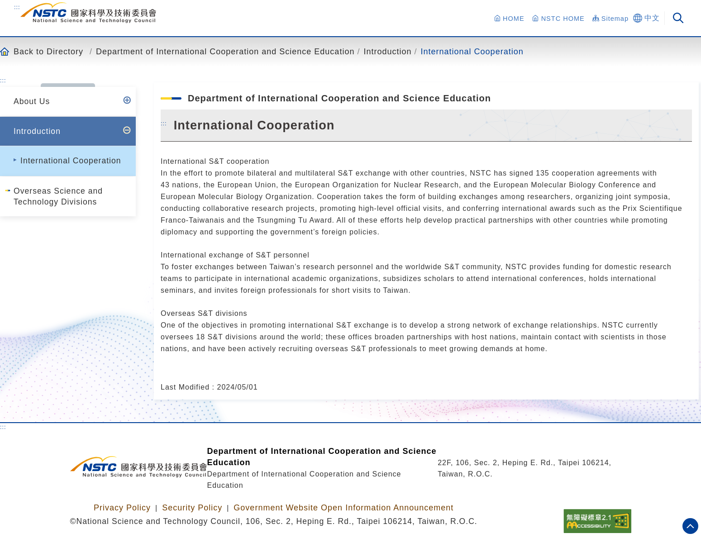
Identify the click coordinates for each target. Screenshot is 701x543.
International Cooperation (472, 51)
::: (17, 7)
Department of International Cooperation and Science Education (225, 51)
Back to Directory (48, 51)
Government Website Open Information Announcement (343, 507)
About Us (32, 101)
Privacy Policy (122, 507)
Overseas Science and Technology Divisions (58, 196)
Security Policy (192, 507)
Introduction (387, 51)
